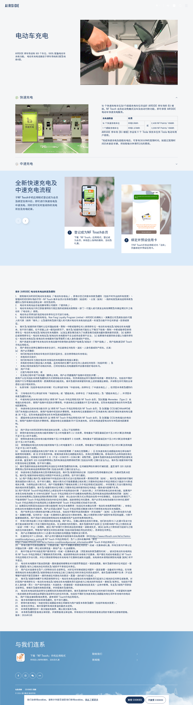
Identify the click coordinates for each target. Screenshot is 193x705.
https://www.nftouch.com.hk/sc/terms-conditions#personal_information (52, 542)
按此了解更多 (91, 700)
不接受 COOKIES (155, 700)
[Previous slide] (18, 221)
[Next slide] (25, 221)
